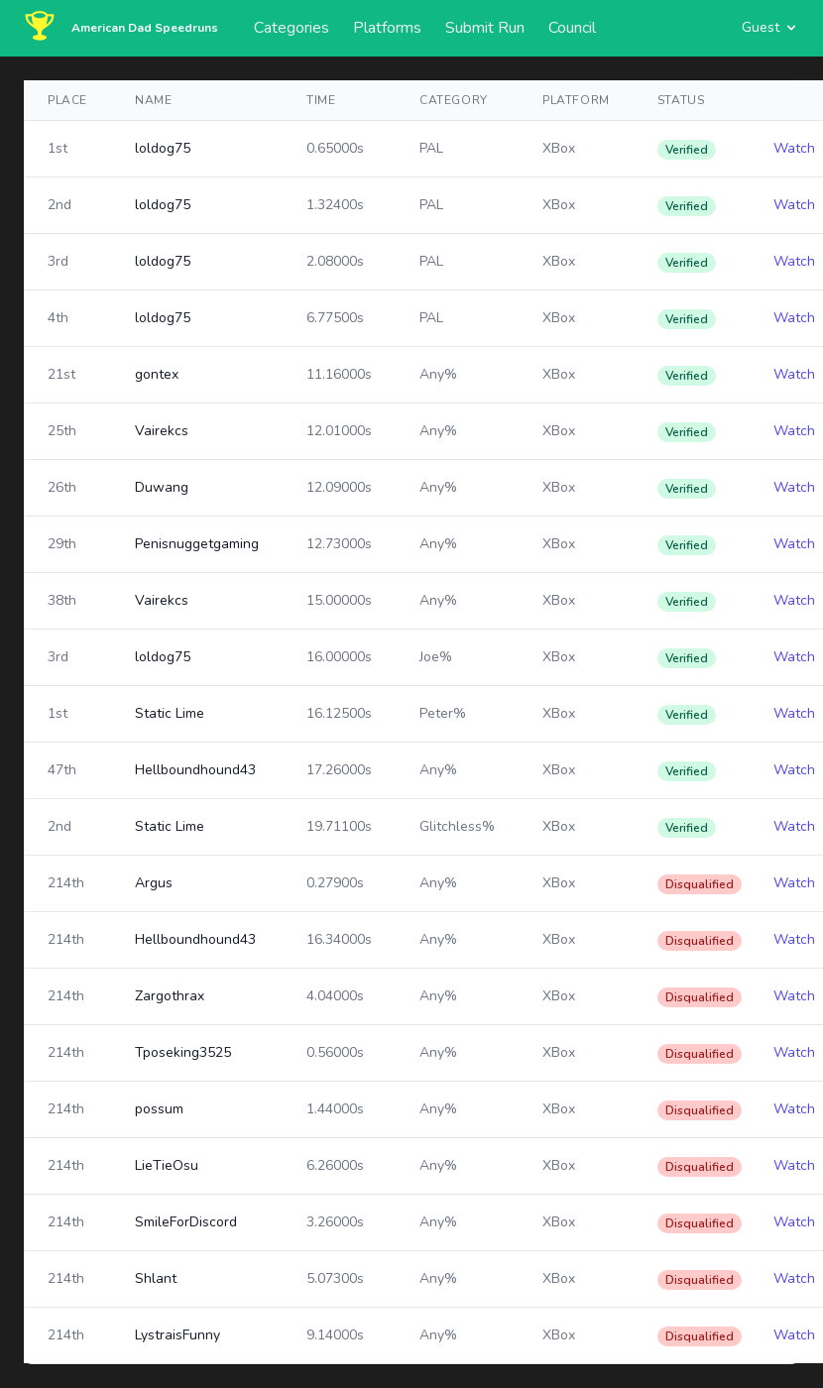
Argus (154, 882)
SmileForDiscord (186, 1222)
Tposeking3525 (183, 1052)
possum (159, 1108)
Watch (794, 148)
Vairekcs (161, 430)
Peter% (442, 713)
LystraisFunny (177, 1335)
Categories (291, 28)
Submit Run (485, 28)
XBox (558, 148)
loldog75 (162, 148)
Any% (438, 374)
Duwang (161, 487)
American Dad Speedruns (144, 28)
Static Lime (169, 713)
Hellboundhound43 (195, 769)
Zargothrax (169, 995)
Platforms (387, 28)
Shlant (155, 1278)
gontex (156, 374)
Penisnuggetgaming (197, 543)
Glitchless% (457, 826)
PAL (431, 148)
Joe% (435, 656)
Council (572, 28)
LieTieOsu (166, 1165)
